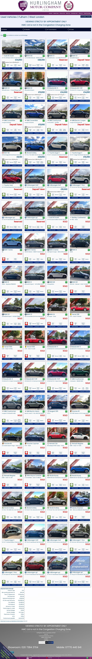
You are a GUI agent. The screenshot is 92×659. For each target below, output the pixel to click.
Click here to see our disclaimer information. (11, 621)
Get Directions (49, 642)
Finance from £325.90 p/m (34, 127)
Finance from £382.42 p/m (34, 159)
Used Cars (56, 13)
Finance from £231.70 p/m (79, 159)
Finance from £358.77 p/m (56, 192)
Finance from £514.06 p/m (11, 62)
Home (50, 13)
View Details (7, 68)
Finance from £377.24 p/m (56, 95)
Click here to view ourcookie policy (7, 651)
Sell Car (68, 13)
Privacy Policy (58, 656)
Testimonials (87, 13)
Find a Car (62, 13)
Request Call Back (17, 68)
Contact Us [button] (74, 13)
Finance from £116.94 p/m (11, 159)
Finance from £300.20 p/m (34, 95)
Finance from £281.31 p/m (78, 95)
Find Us (81, 13)
